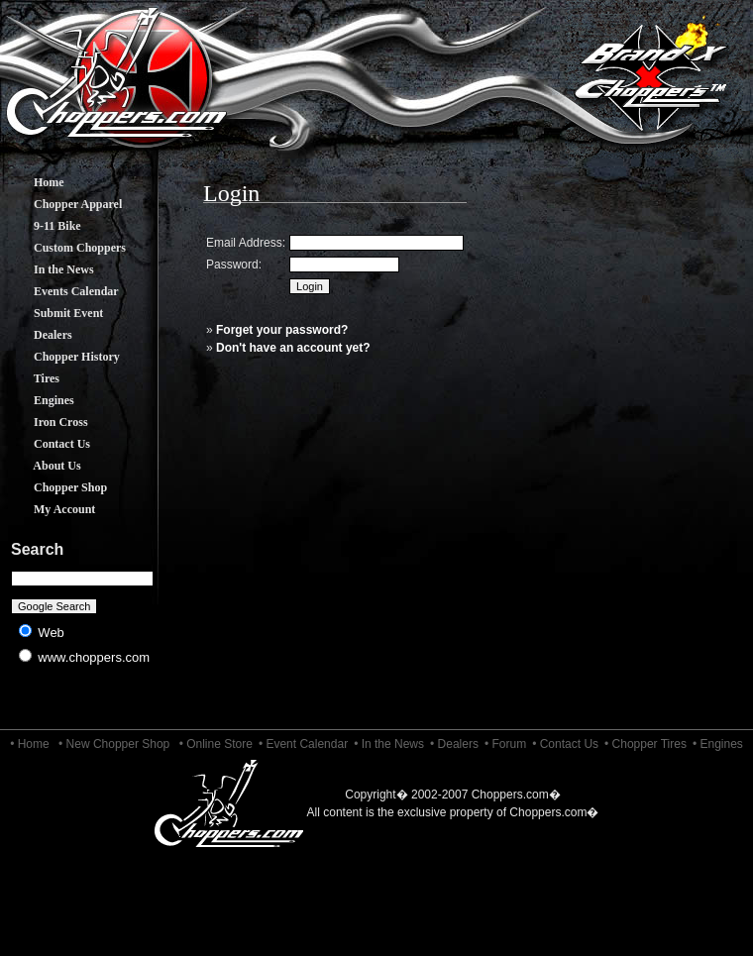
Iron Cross (46, 422)
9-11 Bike (42, 226)
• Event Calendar (303, 744)
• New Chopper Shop (113, 744)
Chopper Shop (55, 487)
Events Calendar (61, 291)
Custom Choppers (65, 248)
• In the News (389, 744)
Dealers (38, 335)
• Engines (718, 744)
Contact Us (47, 444)
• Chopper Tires (645, 744)
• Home (30, 744)
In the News (49, 269)
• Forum (505, 744)
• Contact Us (565, 744)
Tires (31, 378)
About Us (42, 466)
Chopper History (62, 357)
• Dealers (454, 744)
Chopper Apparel (63, 204)
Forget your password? (282, 330)
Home (34, 182)
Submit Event (53, 313)
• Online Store (216, 744)
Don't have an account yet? (293, 348)
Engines (39, 400)
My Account (49, 509)
